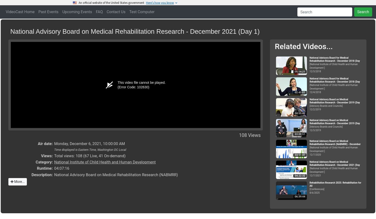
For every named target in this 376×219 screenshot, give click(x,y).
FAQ (99, 12)
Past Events (48, 12)
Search (363, 12)
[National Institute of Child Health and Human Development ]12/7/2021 (336, 169)
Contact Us (116, 12)
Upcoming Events (77, 12)
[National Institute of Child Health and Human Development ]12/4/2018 (336, 85)
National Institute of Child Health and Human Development (105, 162)
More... (18, 182)
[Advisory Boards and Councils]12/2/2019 (336, 104)
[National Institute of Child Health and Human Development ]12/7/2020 (336, 148)
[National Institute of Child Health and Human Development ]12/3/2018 (336, 64)
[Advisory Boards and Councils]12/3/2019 (336, 125)
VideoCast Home (20, 12)
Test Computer (141, 12)
